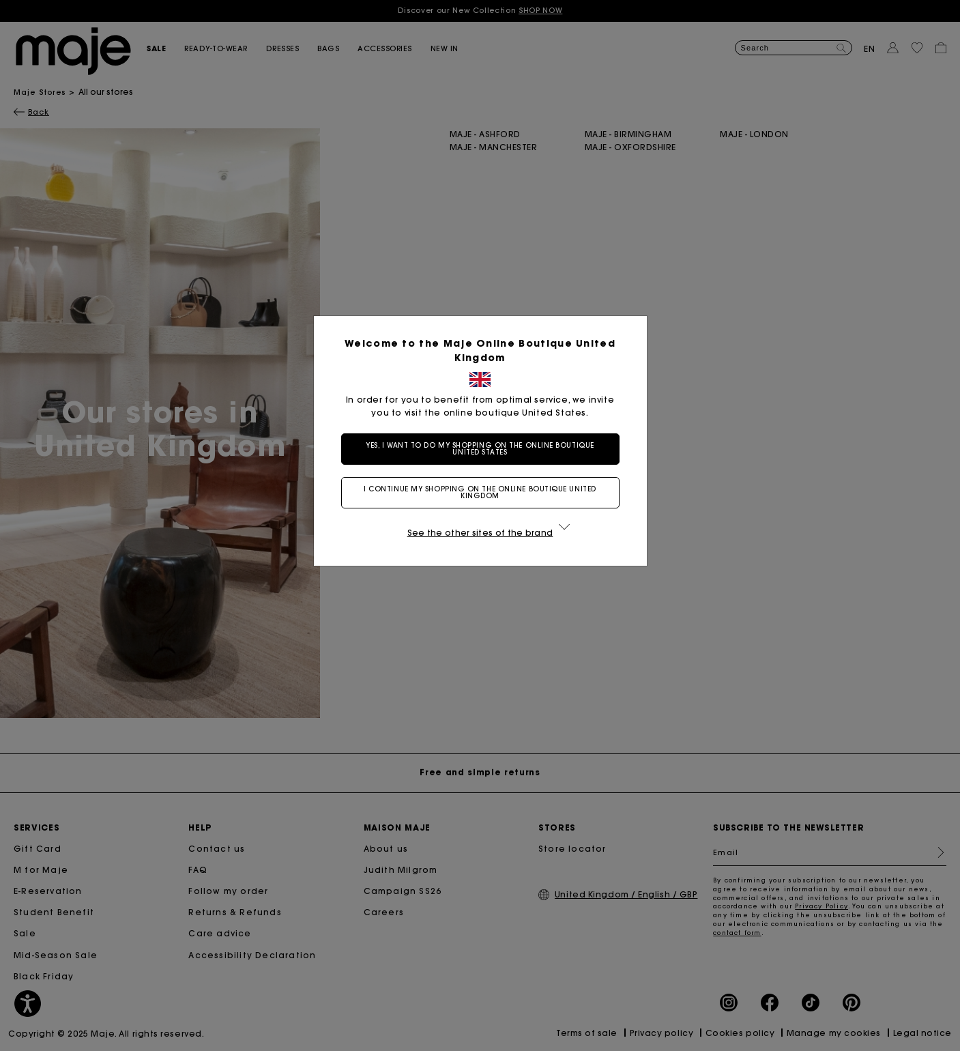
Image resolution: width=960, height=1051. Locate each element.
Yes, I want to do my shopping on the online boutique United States (480, 449)
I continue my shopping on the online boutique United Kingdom (480, 492)
